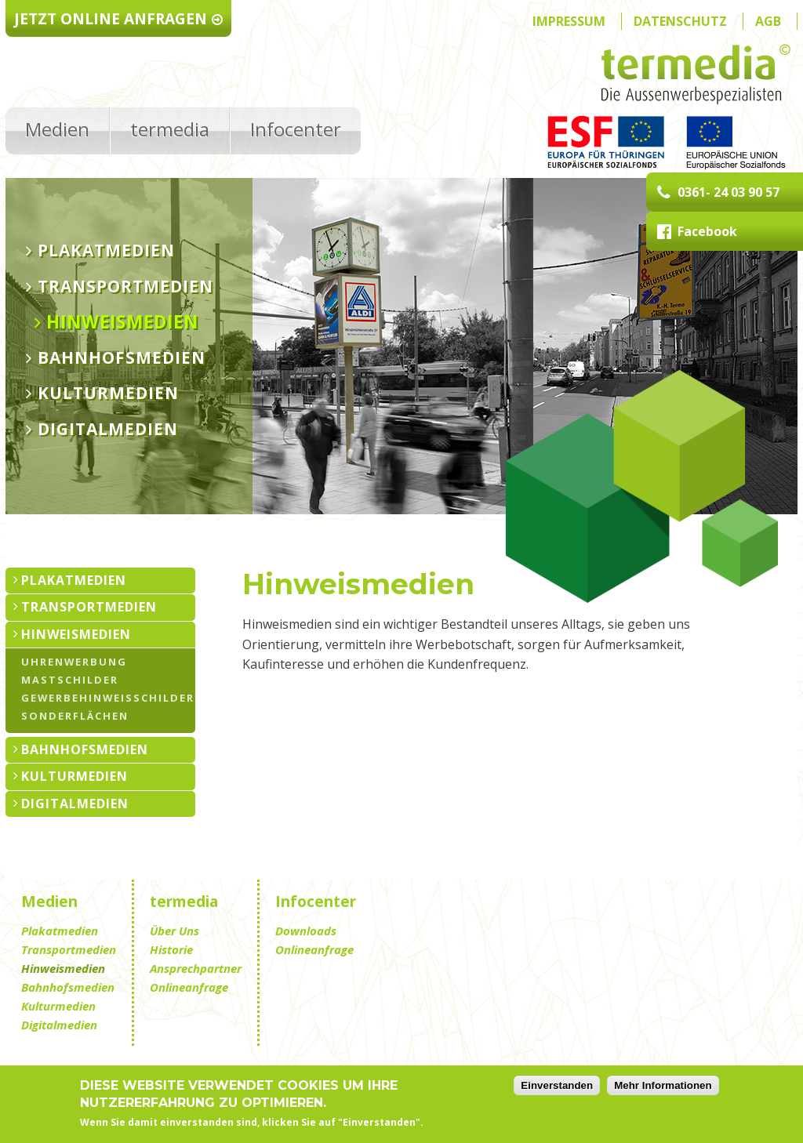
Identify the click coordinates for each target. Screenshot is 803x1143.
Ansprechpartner (196, 968)
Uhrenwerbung (74, 662)
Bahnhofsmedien (121, 358)
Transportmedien (125, 287)
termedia (169, 129)
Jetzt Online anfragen (118, 18)
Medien (57, 129)
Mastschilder (69, 679)
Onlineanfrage (189, 987)
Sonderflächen (75, 716)
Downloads (305, 930)
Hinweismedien (122, 322)
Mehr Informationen (662, 1088)
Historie (171, 949)
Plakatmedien (106, 251)
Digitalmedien (108, 429)
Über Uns (174, 930)
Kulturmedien (108, 393)
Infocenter (295, 129)
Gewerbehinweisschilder (107, 697)
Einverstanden (557, 1088)
